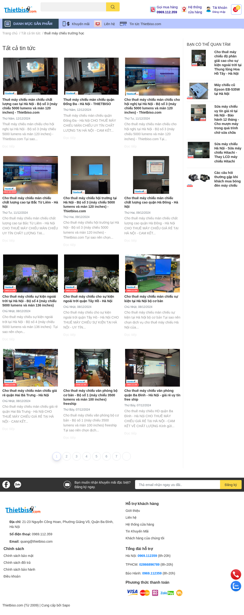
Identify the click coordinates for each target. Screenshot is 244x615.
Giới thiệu (133, 511)
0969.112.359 (167, 12)
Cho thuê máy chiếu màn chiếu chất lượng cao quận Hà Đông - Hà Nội (151, 202)
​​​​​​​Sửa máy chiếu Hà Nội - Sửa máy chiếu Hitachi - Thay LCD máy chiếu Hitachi (227, 152)
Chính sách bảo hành (19, 569)
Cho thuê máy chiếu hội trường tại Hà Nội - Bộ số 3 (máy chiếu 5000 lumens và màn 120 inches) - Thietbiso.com (90, 204)
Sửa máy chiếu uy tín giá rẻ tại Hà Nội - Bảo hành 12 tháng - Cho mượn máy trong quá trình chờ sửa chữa (226, 119)
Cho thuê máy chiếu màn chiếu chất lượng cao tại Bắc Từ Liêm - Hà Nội (30, 202)
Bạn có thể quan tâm (208, 44)
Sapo (66, 605)
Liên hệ (109, 24)
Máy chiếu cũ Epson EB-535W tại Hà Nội (227, 89)
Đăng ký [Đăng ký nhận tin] (231, 485)
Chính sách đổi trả (17, 562)
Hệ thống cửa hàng (195, 9)
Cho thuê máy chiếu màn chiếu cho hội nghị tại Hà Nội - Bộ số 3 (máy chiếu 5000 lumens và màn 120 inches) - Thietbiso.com (152, 106)
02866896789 (149, 564)
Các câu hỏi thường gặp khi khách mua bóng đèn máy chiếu (227, 179)
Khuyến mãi (80, 24)
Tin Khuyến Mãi (137, 531)
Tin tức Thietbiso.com (145, 24)
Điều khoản (12, 576)
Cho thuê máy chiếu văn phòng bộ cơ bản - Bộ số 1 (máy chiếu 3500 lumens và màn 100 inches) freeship (90, 397)
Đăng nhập (218, 11)
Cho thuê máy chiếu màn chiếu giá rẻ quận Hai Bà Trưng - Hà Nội (29, 392)
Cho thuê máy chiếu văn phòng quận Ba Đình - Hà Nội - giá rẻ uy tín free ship (152, 394)
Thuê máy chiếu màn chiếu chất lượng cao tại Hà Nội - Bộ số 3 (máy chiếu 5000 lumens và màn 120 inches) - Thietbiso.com (29, 106)
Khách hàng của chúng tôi (145, 538)
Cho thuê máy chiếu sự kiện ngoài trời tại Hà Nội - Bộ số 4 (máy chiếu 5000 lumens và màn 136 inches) (29, 300)
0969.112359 (147, 556)
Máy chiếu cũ (49, 14)
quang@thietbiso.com (36, 541)
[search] (113, 6)
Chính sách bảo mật (18, 556)
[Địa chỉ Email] (188, 484)
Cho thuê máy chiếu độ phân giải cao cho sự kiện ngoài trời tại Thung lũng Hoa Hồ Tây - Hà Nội (228, 62)
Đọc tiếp (8, 146)
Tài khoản (219, 7)
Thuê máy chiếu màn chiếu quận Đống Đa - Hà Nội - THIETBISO (88, 101)
